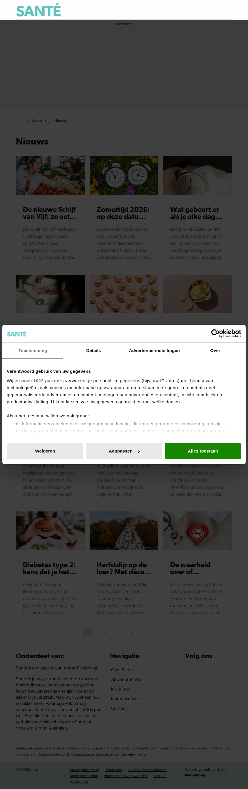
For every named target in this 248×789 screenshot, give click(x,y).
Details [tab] (93, 350)
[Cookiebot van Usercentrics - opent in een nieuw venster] (215, 333)
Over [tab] (215, 350)
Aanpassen (124, 450)
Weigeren (45, 450)
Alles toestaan (203, 450)
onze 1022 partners (42, 380)
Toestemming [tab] (33, 350)
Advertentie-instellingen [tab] (154, 350)
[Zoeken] (227, 10)
